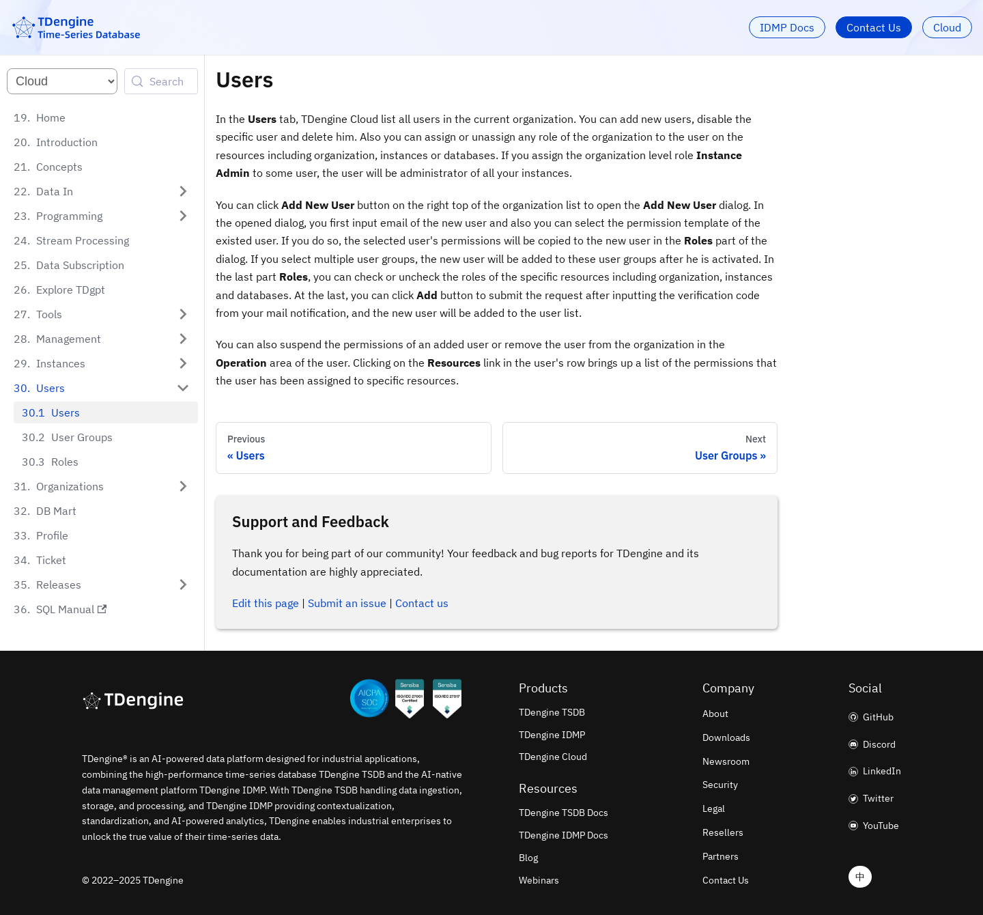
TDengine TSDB (552, 712)
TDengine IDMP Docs (563, 835)
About (715, 713)
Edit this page (265, 603)
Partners (720, 856)
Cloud (947, 27)
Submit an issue (347, 603)
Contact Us (873, 27)
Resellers (722, 832)
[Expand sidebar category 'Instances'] (183, 363)
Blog (528, 857)
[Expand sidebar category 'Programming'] (183, 216)
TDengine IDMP (552, 735)
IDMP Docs (787, 27)
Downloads (726, 737)
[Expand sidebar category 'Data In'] (183, 191)
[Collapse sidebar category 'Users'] (183, 388)
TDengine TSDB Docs (563, 812)
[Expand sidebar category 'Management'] (183, 339)
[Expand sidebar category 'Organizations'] (183, 486)
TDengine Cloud (553, 756)
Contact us (421, 603)
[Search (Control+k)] (161, 81)
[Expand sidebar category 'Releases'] (183, 584)
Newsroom (726, 761)
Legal (713, 808)
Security (720, 784)
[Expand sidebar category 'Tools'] (183, 314)
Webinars (539, 880)
